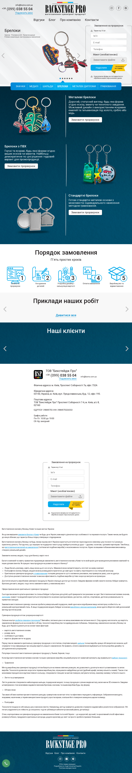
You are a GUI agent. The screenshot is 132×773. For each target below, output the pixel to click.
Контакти (92, 20)
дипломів (6, 597)
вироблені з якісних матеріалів (83, 607)
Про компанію (70, 20)
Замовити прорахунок (85, 119)
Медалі (34, 86)
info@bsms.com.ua (24, 5)
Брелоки (62, 86)
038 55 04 (17, 9)
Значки (20, 86)
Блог (52, 20)
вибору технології (119, 658)
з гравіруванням (40, 573)
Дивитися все (66, 315)
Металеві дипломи (84, 86)
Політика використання (67, 768)
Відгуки (39, 20)
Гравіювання (108, 86)
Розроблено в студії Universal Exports (67, 766)
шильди (81, 643)
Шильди (48, 86)
